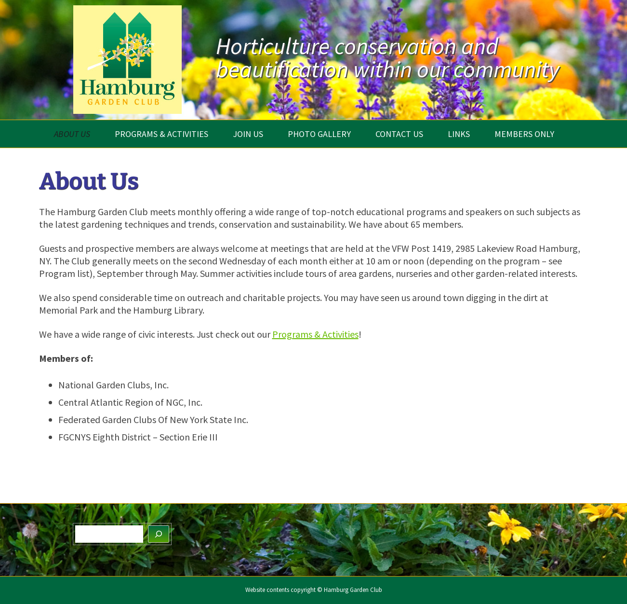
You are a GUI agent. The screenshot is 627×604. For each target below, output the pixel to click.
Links (459, 133)
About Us (72, 133)
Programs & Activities (161, 133)
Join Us (248, 133)
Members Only (524, 133)
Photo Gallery (319, 133)
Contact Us (399, 133)
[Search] (158, 534)
